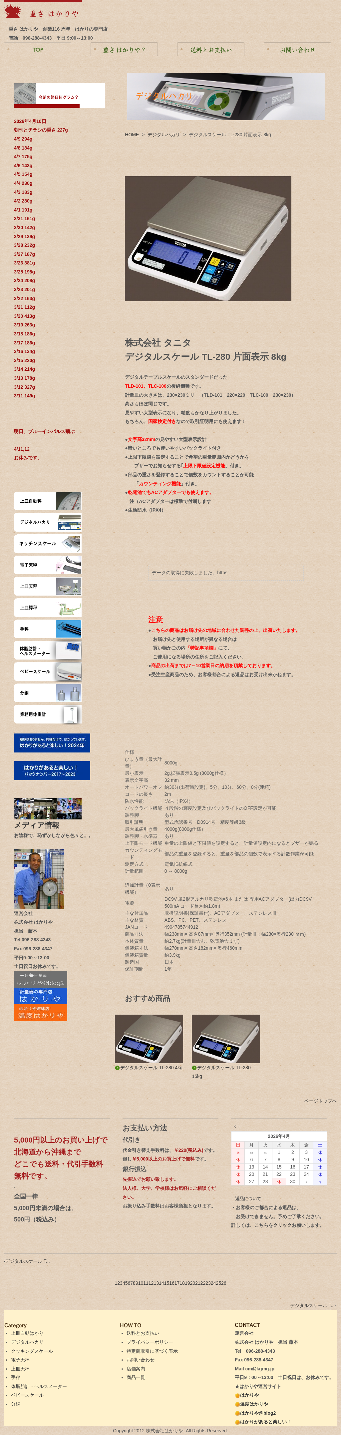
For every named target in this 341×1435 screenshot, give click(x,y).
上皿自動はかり (27, 1333)
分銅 (15, 1404)
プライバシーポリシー (150, 1342)
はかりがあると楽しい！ (263, 1421)
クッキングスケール (32, 1351)
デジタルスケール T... (27, 1261)
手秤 (15, 1377)
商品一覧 (136, 1377)
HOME (132, 134)
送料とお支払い (143, 1333)
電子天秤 (20, 1359)
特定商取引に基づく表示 (152, 1351)
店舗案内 (136, 1368)
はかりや (247, 1395)
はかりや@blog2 (255, 1413)
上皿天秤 (20, 1368)
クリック (282, 1225)
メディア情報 (40, 825)
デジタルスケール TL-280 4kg (148, 1067)
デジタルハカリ (164, 134)
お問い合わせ (141, 1359)
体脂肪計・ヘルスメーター (39, 1386)
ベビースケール (27, 1395)
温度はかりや (251, 1404)
